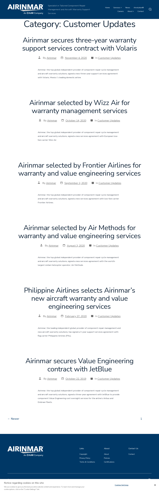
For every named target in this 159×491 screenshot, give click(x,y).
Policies (107, 458)
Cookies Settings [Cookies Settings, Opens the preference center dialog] (121, 488)
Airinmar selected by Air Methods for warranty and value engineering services (79, 232)
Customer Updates (109, 58)
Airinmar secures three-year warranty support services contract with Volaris (79, 44)
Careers (121, 11)
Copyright (83, 454)
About (130, 11)
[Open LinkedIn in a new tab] (149, 479)
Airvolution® (139, 7)
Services (117, 7)
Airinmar (52, 58)
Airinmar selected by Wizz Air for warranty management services (79, 107)
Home (107, 7)
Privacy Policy (85, 458)
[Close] (155, 487)
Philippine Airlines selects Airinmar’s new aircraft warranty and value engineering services (79, 298)
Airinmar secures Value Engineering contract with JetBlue (79, 365)
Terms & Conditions (87, 462)
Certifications (109, 462)
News (127, 7)
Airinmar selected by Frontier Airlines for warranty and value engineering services (79, 169)
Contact (141, 11)
